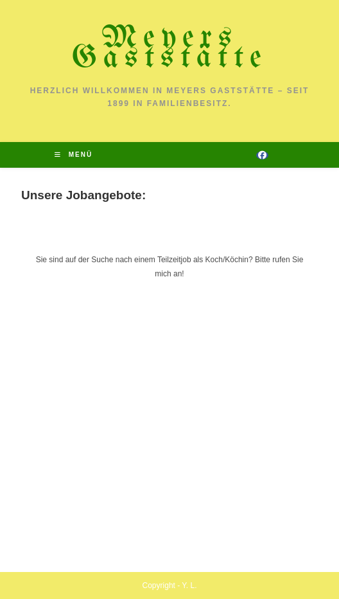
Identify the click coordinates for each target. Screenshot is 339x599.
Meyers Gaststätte (170, 48)
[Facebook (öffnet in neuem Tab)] (262, 155)
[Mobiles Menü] (73, 154)
